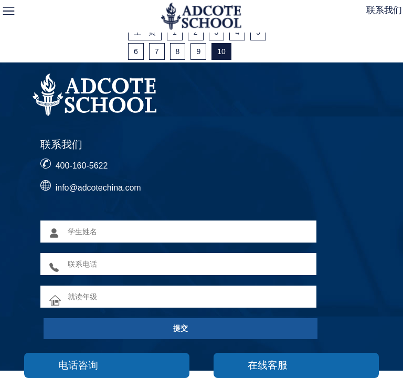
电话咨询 (78, 365)
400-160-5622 (82, 165)
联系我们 (384, 10)
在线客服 (268, 365)
